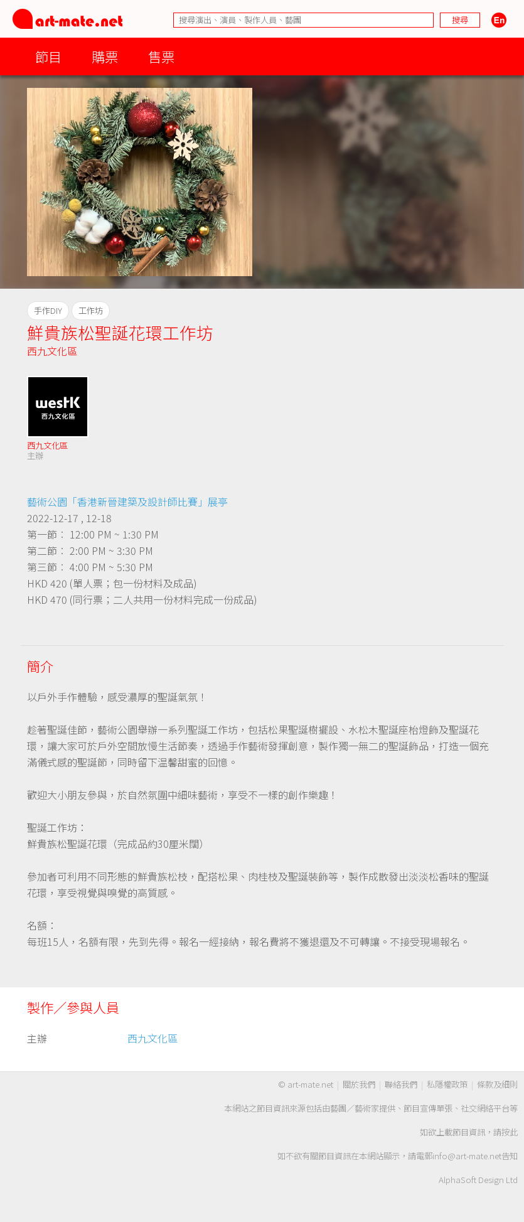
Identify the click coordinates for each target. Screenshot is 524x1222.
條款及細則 (497, 1084)
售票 (161, 56)
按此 (509, 1132)
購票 (105, 56)
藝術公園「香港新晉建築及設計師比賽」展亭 (127, 501)
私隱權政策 (447, 1084)
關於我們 (359, 1084)
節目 (48, 56)
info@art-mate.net (466, 1156)
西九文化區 (52, 350)
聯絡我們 (401, 1084)
